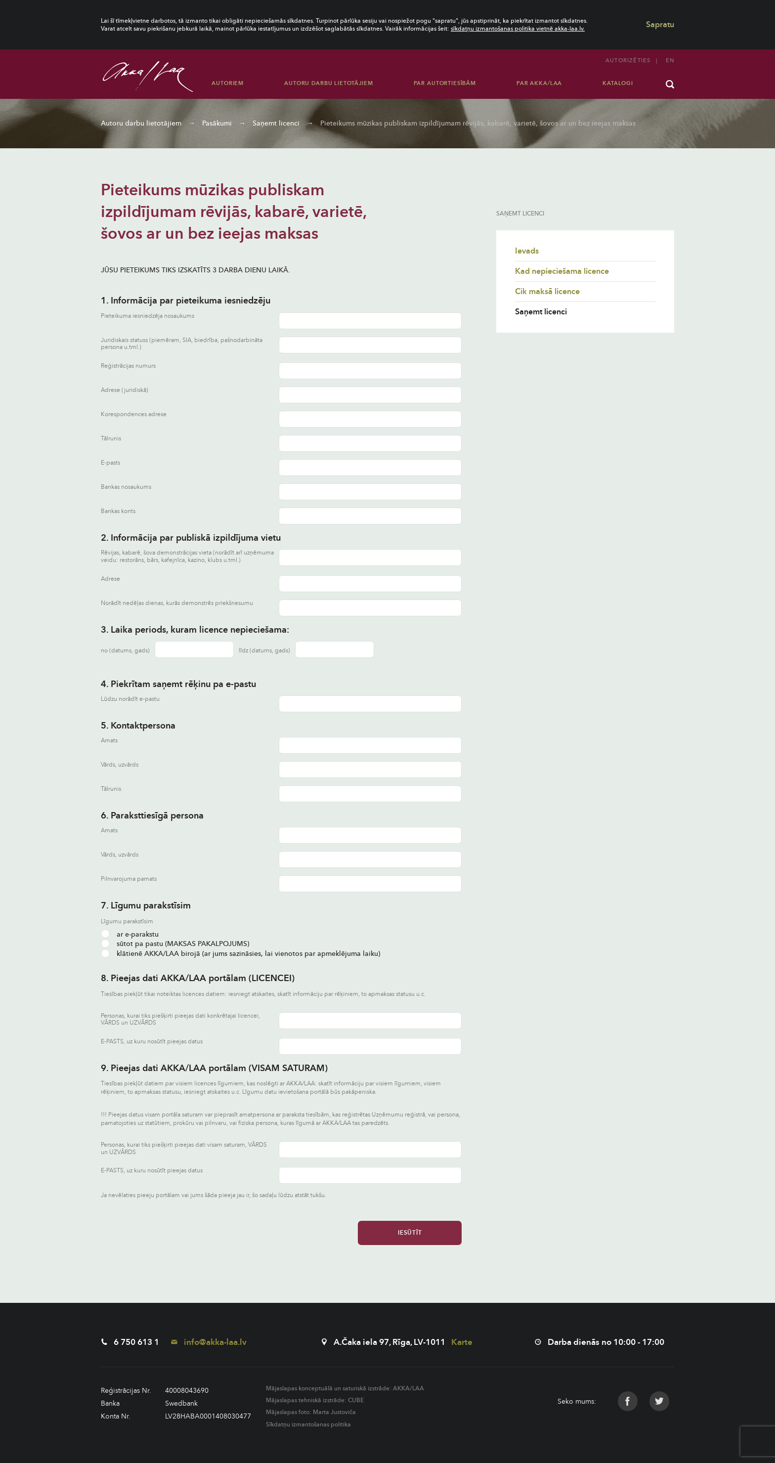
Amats (109, 740)
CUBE (356, 1400)
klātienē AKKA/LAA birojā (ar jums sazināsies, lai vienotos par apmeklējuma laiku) (240, 953)
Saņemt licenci (276, 123)
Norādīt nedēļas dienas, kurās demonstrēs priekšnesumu (177, 603)
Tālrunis (111, 438)
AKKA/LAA (408, 1388)
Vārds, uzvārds (119, 765)
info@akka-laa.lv (209, 1342)
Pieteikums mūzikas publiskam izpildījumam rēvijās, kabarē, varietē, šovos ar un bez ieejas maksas (478, 123)
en (670, 60)
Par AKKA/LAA (539, 83)
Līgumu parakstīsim (127, 921)
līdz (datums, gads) (264, 650)
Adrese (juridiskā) (124, 390)
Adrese (110, 579)
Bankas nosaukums (126, 487)
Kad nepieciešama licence (562, 271)
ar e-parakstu (130, 934)
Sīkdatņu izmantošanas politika (308, 1424)
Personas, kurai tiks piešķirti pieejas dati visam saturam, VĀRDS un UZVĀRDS (184, 1148)
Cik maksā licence (547, 291)
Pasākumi (217, 123)
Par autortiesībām (445, 83)
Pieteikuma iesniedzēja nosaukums (147, 316)
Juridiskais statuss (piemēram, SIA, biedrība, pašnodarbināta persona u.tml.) (181, 344)
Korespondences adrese (134, 414)
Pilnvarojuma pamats (129, 879)
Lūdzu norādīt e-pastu (130, 699)
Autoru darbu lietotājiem (328, 83)
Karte (462, 1342)
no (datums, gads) (125, 650)
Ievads (527, 251)
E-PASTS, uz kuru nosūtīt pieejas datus (152, 1041)
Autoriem (228, 83)
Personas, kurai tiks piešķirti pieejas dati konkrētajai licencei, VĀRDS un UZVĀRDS (180, 1019)
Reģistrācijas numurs (128, 366)
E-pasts (110, 463)
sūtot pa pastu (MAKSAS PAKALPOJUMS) (175, 943)
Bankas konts (118, 511)
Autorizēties (627, 60)
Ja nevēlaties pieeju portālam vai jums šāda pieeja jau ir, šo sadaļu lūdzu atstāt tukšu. (213, 1195)
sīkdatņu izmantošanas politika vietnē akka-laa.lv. (518, 29)
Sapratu (660, 24)
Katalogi (618, 83)
